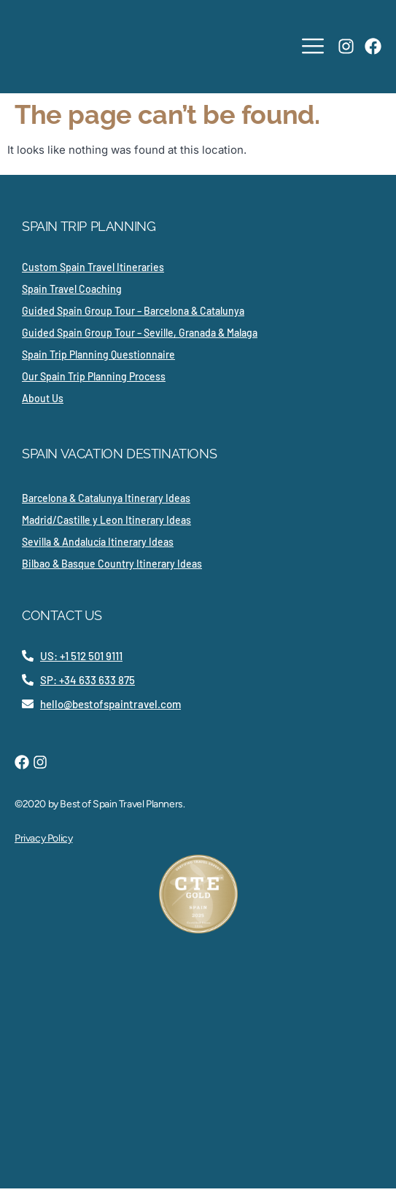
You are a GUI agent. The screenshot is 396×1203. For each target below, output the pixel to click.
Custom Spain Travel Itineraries (93, 267)
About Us (42, 398)
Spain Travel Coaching (72, 289)
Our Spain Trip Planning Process (94, 376)
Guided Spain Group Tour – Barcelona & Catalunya (133, 311)
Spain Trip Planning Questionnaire (98, 354)
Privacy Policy (43, 838)
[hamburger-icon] (313, 46)
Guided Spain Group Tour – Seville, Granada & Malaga (139, 332)
